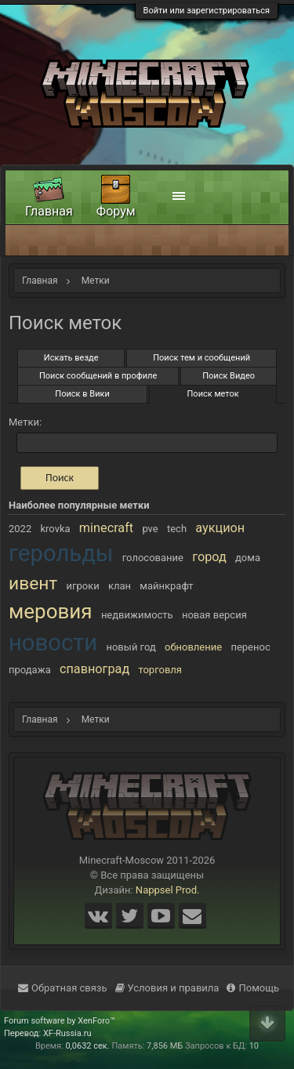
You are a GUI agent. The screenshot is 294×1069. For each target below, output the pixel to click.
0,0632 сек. (87, 1046)
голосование (152, 557)
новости (53, 642)
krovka (55, 528)
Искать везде (71, 358)
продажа (30, 670)
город (209, 556)
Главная (49, 211)
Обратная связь (62, 988)
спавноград (94, 668)
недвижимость (137, 615)
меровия (51, 611)
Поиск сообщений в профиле (98, 376)
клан (119, 586)
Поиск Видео (228, 376)
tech (177, 528)
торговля (160, 670)
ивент (33, 583)
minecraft (106, 527)
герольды (61, 553)
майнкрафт (166, 586)
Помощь (253, 988)
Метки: (25, 422)
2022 (20, 528)
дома (247, 557)
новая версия (214, 615)
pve (150, 528)
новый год (130, 647)
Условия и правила (167, 988)
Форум (116, 211)
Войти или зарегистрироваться (206, 10)
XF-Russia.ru (67, 1033)
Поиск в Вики (82, 394)
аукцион (220, 527)
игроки (83, 586)
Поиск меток (213, 394)
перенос (250, 647)
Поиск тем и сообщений (201, 358)
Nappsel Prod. (168, 890)
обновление (193, 647)
